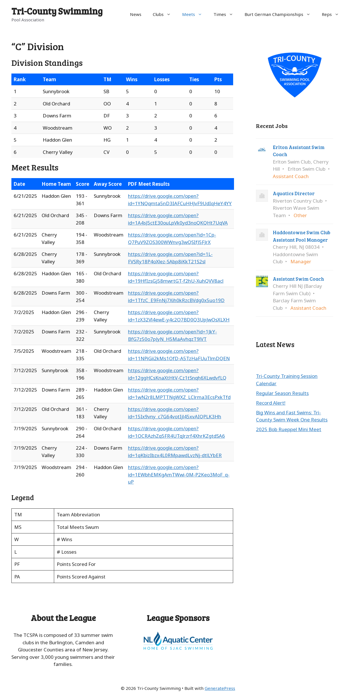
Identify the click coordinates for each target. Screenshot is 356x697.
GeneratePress (220, 688)
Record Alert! (270, 403)
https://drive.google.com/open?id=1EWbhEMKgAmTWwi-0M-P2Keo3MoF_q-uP (178, 474)
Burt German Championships (280, 14)
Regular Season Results (282, 393)
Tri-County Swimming (57, 11)
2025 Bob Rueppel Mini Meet (288, 429)
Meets (195, 14)
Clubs (164, 14)
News (135, 14)
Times (226, 14)
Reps (333, 14)
